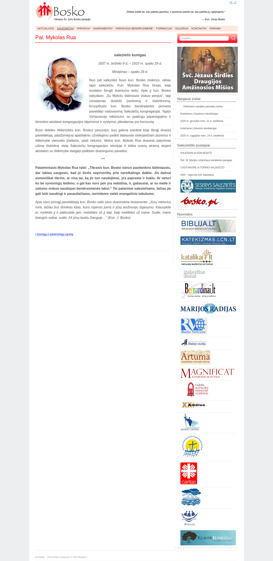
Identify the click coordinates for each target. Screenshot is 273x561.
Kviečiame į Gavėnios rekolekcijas (199, 113)
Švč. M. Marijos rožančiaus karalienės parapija (206, 160)
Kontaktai (41, 557)
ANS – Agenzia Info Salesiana (197, 174)
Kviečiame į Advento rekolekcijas (198, 128)
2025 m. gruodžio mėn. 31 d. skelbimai (201, 121)
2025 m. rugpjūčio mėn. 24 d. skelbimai (202, 135)
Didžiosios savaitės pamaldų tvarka (203, 106)
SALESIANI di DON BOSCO (196, 153)
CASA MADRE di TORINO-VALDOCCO (202, 167)
